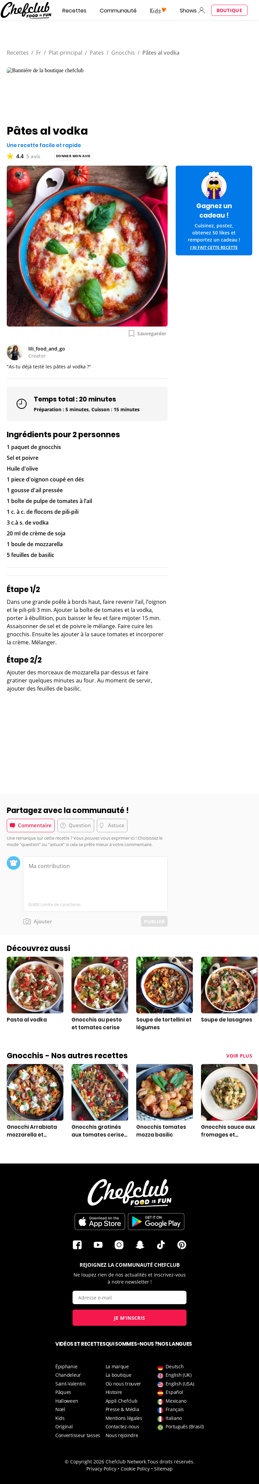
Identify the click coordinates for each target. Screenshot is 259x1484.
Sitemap (163, 1468)
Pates (97, 52)
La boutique (119, 1375)
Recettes (74, 11)
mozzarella (49, 544)
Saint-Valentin (70, 1383)
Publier (154, 921)
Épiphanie (66, 1366)
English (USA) (175, 1383)
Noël (60, 1409)
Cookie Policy (135, 1468)
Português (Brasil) (180, 1426)
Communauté (118, 11)
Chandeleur (68, 1375)
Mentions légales (124, 1418)
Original (64, 1426)
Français (170, 1409)
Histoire (114, 1392)
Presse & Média (122, 1409)
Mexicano (171, 1401)
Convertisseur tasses (77, 1435)
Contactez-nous (122, 1426)
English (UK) (174, 1375)
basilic (46, 555)
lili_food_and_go (46, 348)
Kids (60, 1418)
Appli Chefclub (122, 1401)
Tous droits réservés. (171, 1461)
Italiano (169, 1418)
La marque (117, 1366)
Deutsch (170, 1366)
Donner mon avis (73, 155)
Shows (188, 11)
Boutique (229, 10)
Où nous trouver (123, 1383)
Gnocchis (123, 52)
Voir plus (239, 1056)
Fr (38, 52)
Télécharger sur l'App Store (100, 1221)
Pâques (63, 1392)
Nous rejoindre (122, 1435)
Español (170, 1392)
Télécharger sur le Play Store (156, 1221)
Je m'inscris (129, 1318)
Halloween (66, 1401)
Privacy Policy (101, 1468)
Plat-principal (65, 52)
